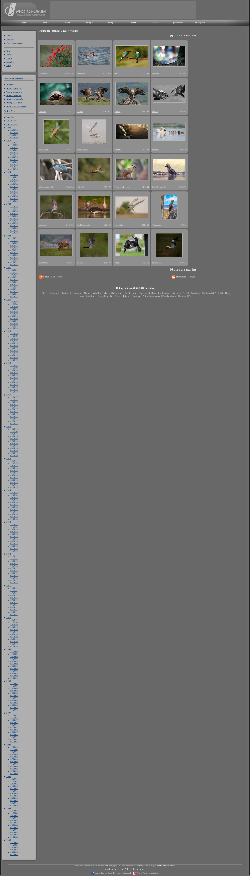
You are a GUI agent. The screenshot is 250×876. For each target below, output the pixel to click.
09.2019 (14, 340)
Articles (9, 54)
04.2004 (14, 830)
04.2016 (14, 448)
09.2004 (14, 818)
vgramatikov (82, 149)
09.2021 (14, 277)
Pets (190, 296)
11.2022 (13, 240)
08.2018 (14, 375)
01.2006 (14, 773)
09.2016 (14, 436)
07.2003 (14, 854)
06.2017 (14, 411)
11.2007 (13, 717)
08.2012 (14, 566)
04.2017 (14, 416)
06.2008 (14, 698)
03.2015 (14, 482)
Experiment (144, 293)
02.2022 (14, 262)
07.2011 (13, 600)
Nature (87, 293)
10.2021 (14, 274)
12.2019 (14, 333)
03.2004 (14, 832)
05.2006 (14, 764)
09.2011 (13, 595)
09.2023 (14, 213)
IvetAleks (43, 262)
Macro (107, 293)
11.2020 (13, 304)
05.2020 (14, 318)
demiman (81, 73)
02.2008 (14, 707)
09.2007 (14, 722)
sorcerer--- (43, 149)
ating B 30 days (14, 102)
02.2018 (14, 389)
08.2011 (13, 597)
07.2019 (14, 345)
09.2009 (14, 659)
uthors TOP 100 (14, 88)
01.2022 (14, 264)
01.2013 (14, 551)
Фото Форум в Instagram (147, 873)
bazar (155, 22)
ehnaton (118, 149)
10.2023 (14, 211)
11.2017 (13, 399)
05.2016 (14, 446)
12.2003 (14, 842)
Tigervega (156, 225)
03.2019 (14, 355)
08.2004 (14, 820)
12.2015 (14, 461)
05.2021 (14, 286)
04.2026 (14, 130)
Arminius (43, 73)
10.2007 (14, 720)
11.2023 (13, 208)
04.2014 (14, 512)
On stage (136, 296)
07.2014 (14, 504)
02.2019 (14, 357)
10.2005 (14, 783)
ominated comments (16, 106)
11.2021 (13, 272)
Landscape (77, 293)
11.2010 (13, 622)
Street (44, 293)
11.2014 (13, 495)
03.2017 (14, 418)
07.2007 (14, 727)
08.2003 (14, 852)
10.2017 (14, 402)
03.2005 (14, 800)
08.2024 (14, 184)
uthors (9, 84)
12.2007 (14, 715)
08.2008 (14, 693)
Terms (9, 58)
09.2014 (14, 500)
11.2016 (13, 431)
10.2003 (14, 847)
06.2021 (14, 284)
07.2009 (14, 663)
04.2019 (14, 352)
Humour (182, 296)
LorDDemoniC (159, 187)
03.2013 (14, 546)
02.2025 (14, 166)
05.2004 (14, 827)
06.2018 (14, 379)
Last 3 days (11, 120)
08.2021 (14, 279)
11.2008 (13, 686)
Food (154, 293)
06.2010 (14, 634)
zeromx (155, 73)
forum (134, 22)
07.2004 (14, 822)
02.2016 (14, 453)
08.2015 (14, 470)
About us (10, 62)
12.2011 (13, 588)
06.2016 (14, 443)
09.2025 (14, 150)
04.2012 (14, 575)
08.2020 (14, 311)
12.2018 (14, 365)
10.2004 (14, 815)
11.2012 (13, 558)
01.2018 (14, 391)
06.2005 (14, 793)
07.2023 (14, 218)
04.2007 (14, 734)
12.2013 (14, 524)
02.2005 (14, 803)
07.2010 (14, 632)
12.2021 (14, 270)
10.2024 (14, 179)
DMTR (155, 149)
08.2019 (14, 343)
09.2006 (14, 754)
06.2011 (13, 602)
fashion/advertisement (170, 293)
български (200, 22)
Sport (127, 296)
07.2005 (14, 791)
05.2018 (14, 382)
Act (221, 293)
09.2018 (14, 372)
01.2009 (14, 678)
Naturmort (117, 293)
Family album (169, 296)
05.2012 (14, 573)
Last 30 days (12, 124)
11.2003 (13, 845)
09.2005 (14, 786)
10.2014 (14, 497)
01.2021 (14, 296)
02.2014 (14, 516)
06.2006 (14, 761)
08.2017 (14, 406)
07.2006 (14, 759)
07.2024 (14, 186)
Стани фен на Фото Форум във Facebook (112, 873)
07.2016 (14, 441)
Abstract (91, 296)
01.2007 (14, 741)
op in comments (14, 92)
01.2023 (14, 232)
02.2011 (13, 612)
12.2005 (14, 779)
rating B (111, 22)
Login (9, 35)
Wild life (97, 293)
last (194, 35)
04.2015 (14, 480)
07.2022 (14, 250)
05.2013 (14, 541)
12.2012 (14, 556)
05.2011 (13, 605)
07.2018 (14, 377)
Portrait (65, 293)
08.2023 (14, 216)
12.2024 (14, 174)
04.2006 (14, 766)
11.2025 (13, 145)
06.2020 (14, 316)
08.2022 (14, 247)
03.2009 (14, 673)
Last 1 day (11, 117)
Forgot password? (14, 43)
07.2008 (14, 695)
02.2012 (14, 580)
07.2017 (14, 409)
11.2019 (13, 336)
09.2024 (14, 181)
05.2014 (14, 509)
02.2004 (14, 834)
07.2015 (14, 473)
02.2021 (14, 294)
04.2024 (14, 193)
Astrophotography (151, 296)
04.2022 (14, 257)
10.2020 (14, 306)
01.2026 (14, 137)
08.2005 (14, 788)
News (8, 51)
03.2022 (14, 259)
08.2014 (14, 502)
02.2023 (14, 230)
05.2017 (14, 414)
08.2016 (14, 438)
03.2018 (14, 387)
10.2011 (13, 593)
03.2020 (14, 323)
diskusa (42, 225)
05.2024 (14, 191)
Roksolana (156, 262)
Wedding (195, 293)
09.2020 (14, 309)
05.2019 (14, 350)
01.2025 (14, 169)
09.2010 (14, 627)
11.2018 (13, 367)
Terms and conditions (166, 866)
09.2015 (14, 468)
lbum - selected (13, 95)
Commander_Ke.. (47, 187)
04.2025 (14, 162)
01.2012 (14, 582)
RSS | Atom (56, 276)
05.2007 (14, 732)
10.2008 (14, 688)
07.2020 (14, 313)
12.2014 (14, 492)
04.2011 (13, 607)
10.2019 (14, 338)
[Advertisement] (123, 10)
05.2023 (14, 223)
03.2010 (14, 641)
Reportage (55, 293)
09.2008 (14, 690)
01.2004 (14, 837)
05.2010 (14, 636)
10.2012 (14, 561)
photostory (177, 22)
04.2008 (14, 702)
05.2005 (14, 795)
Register (10, 39)
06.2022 (14, 252)
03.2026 (14, 132)
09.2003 (14, 849)
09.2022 (14, 245)
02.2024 (14, 198)
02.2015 (14, 485)
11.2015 (13, 463)
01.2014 (14, 519)
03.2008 (14, 705)
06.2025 (14, 157)
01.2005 (14, 805)
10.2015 (14, 465)
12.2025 (14, 142)
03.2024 (14, 196)
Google (191, 276)
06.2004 (14, 825)
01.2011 (13, 614)
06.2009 (14, 666)
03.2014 (14, 514)
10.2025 (14, 147)
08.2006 (14, 756)
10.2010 (14, 624)
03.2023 (14, 228)
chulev (80, 111)
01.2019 (14, 360)
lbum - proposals (14, 99)
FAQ (8, 65)
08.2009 (14, 661)
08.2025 (14, 152)
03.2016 (14, 450)
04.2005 (14, 798)
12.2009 (14, 651)
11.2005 (13, 781)
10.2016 (14, 433)
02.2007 (14, 739)
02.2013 (14, 548)
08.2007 (14, 725)
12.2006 (14, 747)
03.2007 (14, 737)
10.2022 (14, 243)
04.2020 (14, 321)
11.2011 (13, 590)
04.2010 (14, 639)
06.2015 (14, 475)
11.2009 (13, 654)
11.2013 (13, 527)
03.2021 (14, 291)
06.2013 (14, 539)
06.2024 (14, 189)
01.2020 (14, 328)
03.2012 (14, 578)
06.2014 (14, 507)
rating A (89, 22)
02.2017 (14, 421)
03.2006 (14, 768)
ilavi (117, 73)
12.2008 (14, 683)
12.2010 (14, 620)
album (68, 22)
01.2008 (14, 710)
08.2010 (14, 629)
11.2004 (13, 813)
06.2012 (14, 570)
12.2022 (14, 238)
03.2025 (14, 164)
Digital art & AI (209, 293)
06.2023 (14, 220)
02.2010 (14, 644)
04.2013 (14, 543)
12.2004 (14, 810)
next (188, 35)
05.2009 (14, 668)
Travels (118, 296)
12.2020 (14, 301)
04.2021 (14, 289)
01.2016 (14, 455)
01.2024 (14, 201)
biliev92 (80, 187)
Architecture (130, 293)
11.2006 (13, 749)
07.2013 (14, 536)
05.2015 (14, 477)
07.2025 (14, 154)
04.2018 (14, 384)
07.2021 (14, 282)
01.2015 (14, 487)
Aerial (186, 293)
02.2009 (14, 675)
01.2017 (14, 423)
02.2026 (14, 135)
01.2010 (14, 646)
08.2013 (14, 534)
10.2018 (14, 370)
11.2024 (13, 177)
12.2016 (14, 429)
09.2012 (14, 563)
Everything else (105, 296)
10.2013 (14, 529)
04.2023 (14, 225)
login (23, 22)
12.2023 (14, 206)
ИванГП (118, 262)
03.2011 (13, 609)
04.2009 (14, 671)
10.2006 (14, 752)
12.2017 (14, 397)
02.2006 (14, 771)
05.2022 (14, 255)
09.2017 (14, 404)
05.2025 (14, 159)
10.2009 (14, 656)
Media (45, 22)
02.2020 (14, 325)
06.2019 (14, 348)
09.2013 (14, 531)
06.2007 (14, 729)
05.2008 (14, 700)
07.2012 (14, 568)
